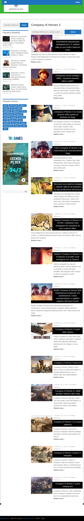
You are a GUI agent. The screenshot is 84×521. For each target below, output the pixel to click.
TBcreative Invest (28, 518)
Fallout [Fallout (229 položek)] (6, 108)
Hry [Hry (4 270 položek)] (24, 111)
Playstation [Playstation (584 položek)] (12, 120)
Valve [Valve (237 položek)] (24, 126)
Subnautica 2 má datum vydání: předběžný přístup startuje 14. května (19, 53)
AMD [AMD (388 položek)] (5, 105)
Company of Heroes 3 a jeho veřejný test (67, 485)
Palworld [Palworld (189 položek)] (22, 117)
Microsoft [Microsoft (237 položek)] (19, 114)
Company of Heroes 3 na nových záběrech (68, 423)
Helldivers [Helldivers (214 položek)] (7, 111)
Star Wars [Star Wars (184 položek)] (15, 123)
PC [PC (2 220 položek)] (5, 120)
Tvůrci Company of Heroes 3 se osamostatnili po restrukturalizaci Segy (68, 150)
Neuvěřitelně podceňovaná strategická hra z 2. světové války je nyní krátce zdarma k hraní (67, 46)
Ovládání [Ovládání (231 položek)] (13, 117)
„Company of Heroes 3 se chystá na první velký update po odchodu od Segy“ (68, 114)
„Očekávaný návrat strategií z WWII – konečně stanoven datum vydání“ (67, 78)
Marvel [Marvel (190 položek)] (11, 114)
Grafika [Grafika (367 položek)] (18, 108)
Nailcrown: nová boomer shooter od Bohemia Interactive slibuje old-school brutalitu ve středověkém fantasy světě (15, 41)
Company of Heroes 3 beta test (67, 363)
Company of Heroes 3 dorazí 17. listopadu (68, 454)
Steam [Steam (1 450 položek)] (23, 123)
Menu (78, 2)
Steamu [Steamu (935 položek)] (17, 126)
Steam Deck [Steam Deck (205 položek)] (8, 126)
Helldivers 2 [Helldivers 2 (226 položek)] (17, 111)
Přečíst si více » (36, 62)
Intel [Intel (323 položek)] (5, 114)
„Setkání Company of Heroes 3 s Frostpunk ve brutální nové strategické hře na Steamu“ (68, 257)
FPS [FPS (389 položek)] (12, 108)
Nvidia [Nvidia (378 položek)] (6, 117)
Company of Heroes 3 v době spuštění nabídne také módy (67, 392)
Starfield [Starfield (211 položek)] (6, 123)
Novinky (57, 35)
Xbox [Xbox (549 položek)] (5, 129)
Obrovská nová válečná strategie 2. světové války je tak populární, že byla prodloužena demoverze (68, 187)
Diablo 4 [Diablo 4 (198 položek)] (22, 105)
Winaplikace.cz (5, 518)
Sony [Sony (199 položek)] (20, 120)
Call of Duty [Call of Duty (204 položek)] (13, 105)
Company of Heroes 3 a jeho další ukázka (67, 330)
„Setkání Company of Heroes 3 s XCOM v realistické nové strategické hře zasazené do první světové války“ (68, 224)
